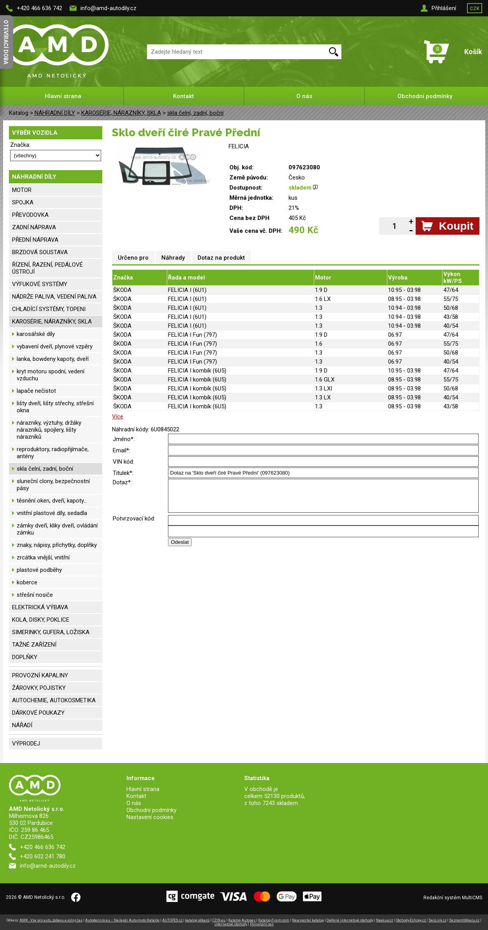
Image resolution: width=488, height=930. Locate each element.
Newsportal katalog (308, 920)
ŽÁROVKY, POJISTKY (39, 687)
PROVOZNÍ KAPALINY (40, 675)
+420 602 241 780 (42, 856)
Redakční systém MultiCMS (452, 897)
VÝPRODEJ (26, 743)
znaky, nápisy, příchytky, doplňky (57, 545)
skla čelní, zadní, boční (195, 112)
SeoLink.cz (437, 920)
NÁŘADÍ (22, 725)
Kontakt (183, 96)
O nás (304, 96)
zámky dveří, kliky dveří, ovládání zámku (57, 529)
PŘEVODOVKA (30, 214)
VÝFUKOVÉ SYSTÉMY (39, 284)
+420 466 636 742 (39, 8)
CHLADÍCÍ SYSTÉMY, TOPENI (49, 309)
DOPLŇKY (24, 657)
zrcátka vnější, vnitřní (43, 557)
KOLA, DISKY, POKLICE (40, 619)
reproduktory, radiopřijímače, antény (53, 453)
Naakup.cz (384, 920)
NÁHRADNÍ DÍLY (55, 112)
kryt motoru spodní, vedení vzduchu (50, 375)
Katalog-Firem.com (273, 920)
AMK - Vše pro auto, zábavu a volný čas (50, 920)
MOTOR (21, 189)
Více (117, 416)
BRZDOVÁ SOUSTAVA (40, 252)
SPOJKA (22, 202)
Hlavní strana (63, 96)
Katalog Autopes (242, 920)
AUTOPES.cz (172, 920)
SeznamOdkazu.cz (464, 920)
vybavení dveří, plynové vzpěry (55, 346)
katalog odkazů (197, 920)
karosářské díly (36, 334)
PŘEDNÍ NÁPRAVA (35, 239)
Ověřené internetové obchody (350, 920)
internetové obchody (230, 924)
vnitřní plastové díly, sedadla (52, 513)
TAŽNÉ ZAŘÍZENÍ (34, 644)
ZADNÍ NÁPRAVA (34, 227)
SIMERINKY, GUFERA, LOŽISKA (50, 632)
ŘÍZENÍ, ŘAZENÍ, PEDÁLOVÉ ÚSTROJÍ (47, 268)
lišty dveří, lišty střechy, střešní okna (55, 407)
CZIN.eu (219, 920)
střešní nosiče (35, 594)
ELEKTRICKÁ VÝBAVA (40, 607)
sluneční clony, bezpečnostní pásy (53, 485)
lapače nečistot (36, 390)
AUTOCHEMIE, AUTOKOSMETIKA (54, 700)
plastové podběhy (39, 569)
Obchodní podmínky (424, 96)
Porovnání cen (262, 924)
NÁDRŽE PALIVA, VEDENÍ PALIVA (54, 296)
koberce (27, 582)
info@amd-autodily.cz (108, 8)
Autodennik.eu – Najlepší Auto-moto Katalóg (122, 920)
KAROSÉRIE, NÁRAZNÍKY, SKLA (121, 112)
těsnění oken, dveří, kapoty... (52, 500)
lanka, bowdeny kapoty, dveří (53, 358)
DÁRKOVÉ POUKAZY (38, 712)
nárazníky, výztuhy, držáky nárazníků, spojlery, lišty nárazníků (49, 429)
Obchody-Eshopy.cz (411, 920)
